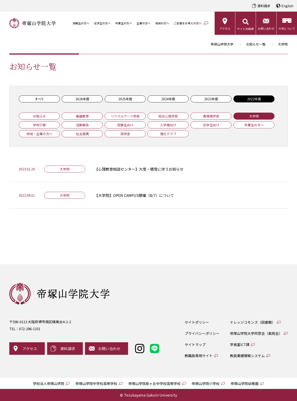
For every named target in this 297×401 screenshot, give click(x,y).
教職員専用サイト (199, 355)
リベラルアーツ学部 (125, 116)
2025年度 (125, 99)
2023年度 (211, 99)
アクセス (225, 28)
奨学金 (125, 133)
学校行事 (39, 125)
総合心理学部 (168, 116)
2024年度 (168, 99)
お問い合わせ (266, 28)
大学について (286, 28)
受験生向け (125, 125)
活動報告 (82, 125)
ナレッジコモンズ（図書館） (252, 322)
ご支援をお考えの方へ (188, 23)
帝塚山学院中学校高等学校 (96, 383)
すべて (39, 99)
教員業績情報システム (247, 355)
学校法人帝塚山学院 (48, 383)
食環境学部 (211, 116)
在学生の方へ (102, 23)
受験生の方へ (81, 23)
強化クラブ (168, 133)
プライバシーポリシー (202, 333)
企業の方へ (144, 23)
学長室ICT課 (239, 344)
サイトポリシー (197, 322)
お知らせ (39, 116)
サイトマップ (195, 344)
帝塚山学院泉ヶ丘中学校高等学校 (154, 383)
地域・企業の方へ (39, 133)
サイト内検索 (245, 29)
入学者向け (168, 125)
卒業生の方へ (123, 23)
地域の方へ (162, 23)
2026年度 (82, 99)
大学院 (254, 116)
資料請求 (263, 5)
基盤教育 (82, 116)
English (287, 5)
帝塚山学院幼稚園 (244, 383)
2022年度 (254, 99)
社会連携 (82, 133)
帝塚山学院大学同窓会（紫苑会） (256, 333)
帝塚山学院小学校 (206, 383)
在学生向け (211, 125)
